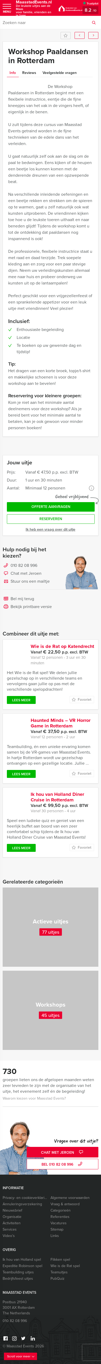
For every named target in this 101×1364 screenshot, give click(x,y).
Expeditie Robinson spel (22, 1266)
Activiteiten (12, 1223)
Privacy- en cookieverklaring (25, 1197)
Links (54, 1236)
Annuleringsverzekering (22, 1204)
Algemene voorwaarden (70, 1197)
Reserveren (50, 519)
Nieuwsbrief (12, 1210)
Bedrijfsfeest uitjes (18, 1278)
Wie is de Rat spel (65, 1266)
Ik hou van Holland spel (22, 1259)
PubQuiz (57, 1278)
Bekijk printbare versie (27, 607)
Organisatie (12, 1217)
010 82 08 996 (24, 565)
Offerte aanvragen (50, 507)
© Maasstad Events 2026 (23, 1346)
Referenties (60, 1217)
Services (10, 1229)
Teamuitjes (59, 1272)
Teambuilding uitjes (18, 1272)
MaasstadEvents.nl (34, 8)
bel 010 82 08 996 (63, 1164)
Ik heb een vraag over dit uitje (50, 529)
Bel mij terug (18, 599)
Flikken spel (60, 1259)
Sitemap (56, 1229)
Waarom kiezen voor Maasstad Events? (34, 1098)
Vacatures (58, 1223)
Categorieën (60, 1210)
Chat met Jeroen (22, 573)
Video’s (9, 1236)
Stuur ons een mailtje (26, 581)
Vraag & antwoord (65, 1204)
